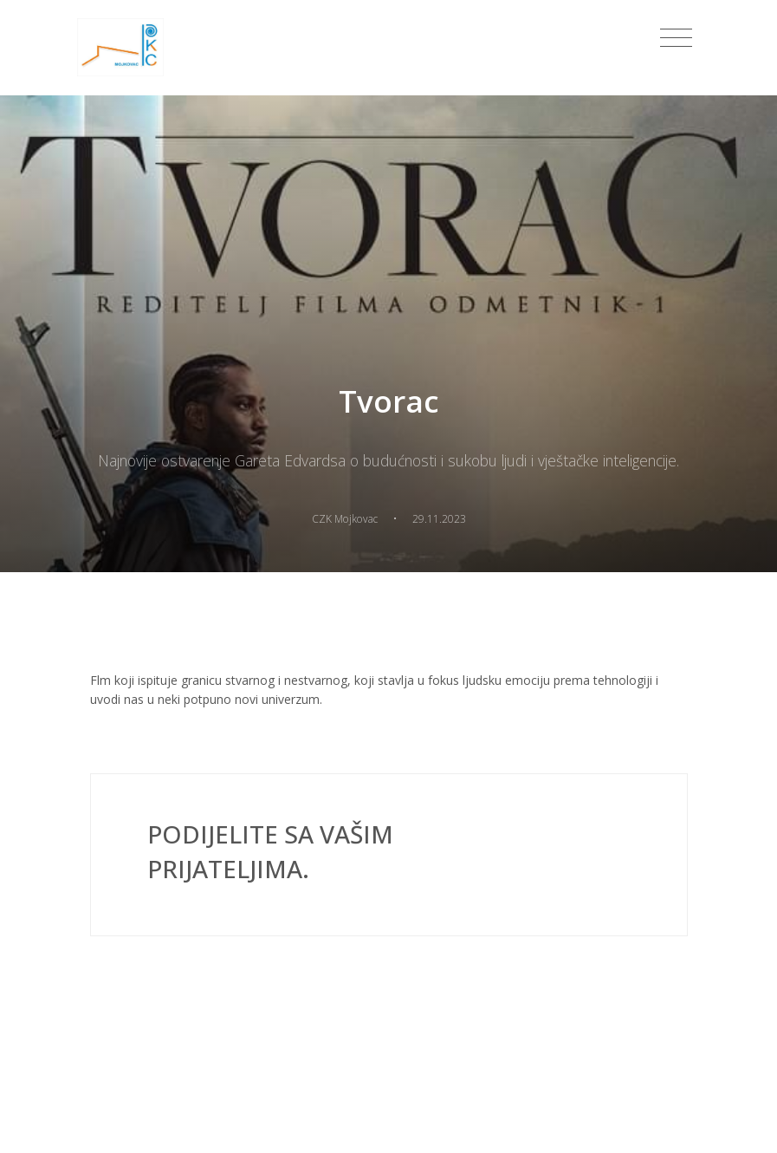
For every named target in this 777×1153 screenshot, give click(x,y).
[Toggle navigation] (676, 38)
